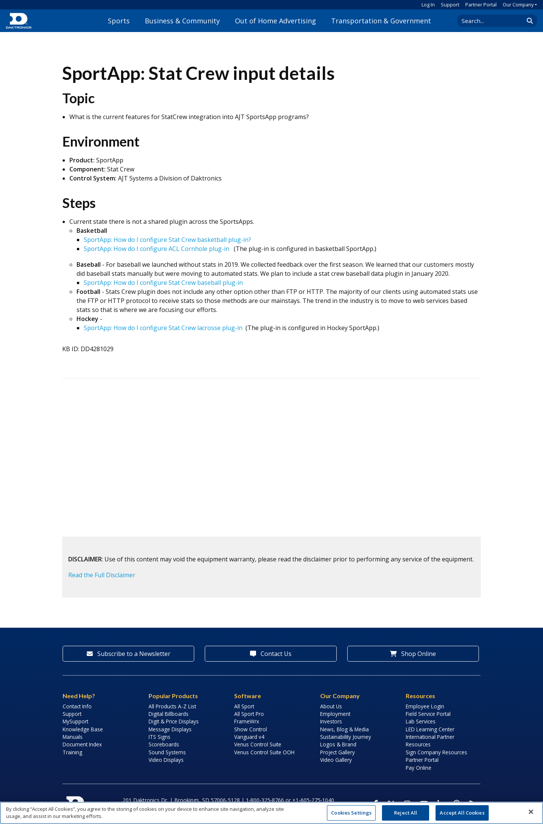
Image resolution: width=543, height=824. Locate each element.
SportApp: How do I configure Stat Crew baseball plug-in (163, 282)
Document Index (82, 744)
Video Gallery (336, 759)
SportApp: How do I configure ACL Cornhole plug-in (156, 249)
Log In (428, 4)
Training (72, 752)
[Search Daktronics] (494, 20)
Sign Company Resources (436, 752)
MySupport (75, 721)
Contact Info (77, 706)
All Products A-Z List (172, 706)
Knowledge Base (83, 729)
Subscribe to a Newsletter (128, 654)
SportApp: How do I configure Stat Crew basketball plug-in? (167, 239)
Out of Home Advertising (275, 20)
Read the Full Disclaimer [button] (101, 575)
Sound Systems (167, 752)
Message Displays (170, 729)
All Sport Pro (249, 713)
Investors (331, 721)
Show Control (250, 729)
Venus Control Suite (257, 744)
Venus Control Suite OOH (264, 752)
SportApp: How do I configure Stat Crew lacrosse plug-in (163, 328)
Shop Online (413, 654)
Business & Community (182, 20)
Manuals (73, 736)
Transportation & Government (381, 20)
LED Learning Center (430, 729)
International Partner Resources (430, 740)
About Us (331, 706)
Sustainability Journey (345, 736)
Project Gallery (337, 752)
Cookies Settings (351, 812)
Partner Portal (481, 4)
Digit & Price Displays (174, 721)
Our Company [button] (518, 4)
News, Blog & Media (344, 729)
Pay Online (418, 767)
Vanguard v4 (249, 736)
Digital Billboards (169, 713)
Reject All (405, 812)
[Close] (531, 812)
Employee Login (425, 706)
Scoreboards (164, 744)
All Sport (244, 706)
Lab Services (421, 721)
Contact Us (270, 654)
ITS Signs (159, 736)
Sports (119, 20)
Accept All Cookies (462, 812)
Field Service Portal (428, 713)
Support (450, 4)
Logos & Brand (338, 744)
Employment (335, 713)
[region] (271, 813)
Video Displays (166, 759)
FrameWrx (246, 721)
